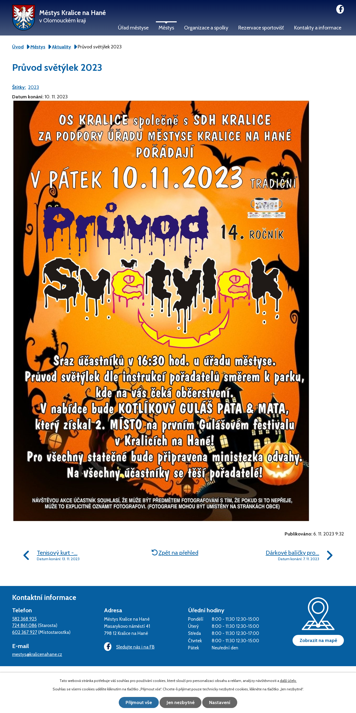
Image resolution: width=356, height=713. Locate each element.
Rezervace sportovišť (261, 27)
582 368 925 (24, 618)
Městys (166, 27)
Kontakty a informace (317, 27)
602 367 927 (24, 632)
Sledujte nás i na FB (129, 647)
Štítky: (19, 87)
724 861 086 (24, 625)
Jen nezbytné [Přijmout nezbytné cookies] (181, 702)
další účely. (288, 680)
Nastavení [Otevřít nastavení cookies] (220, 702)
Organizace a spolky (206, 27)
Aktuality (61, 47)
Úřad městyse (133, 27)
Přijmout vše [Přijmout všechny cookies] (138, 702)
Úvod (18, 47)
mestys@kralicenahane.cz (37, 654)
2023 (33, 87)
